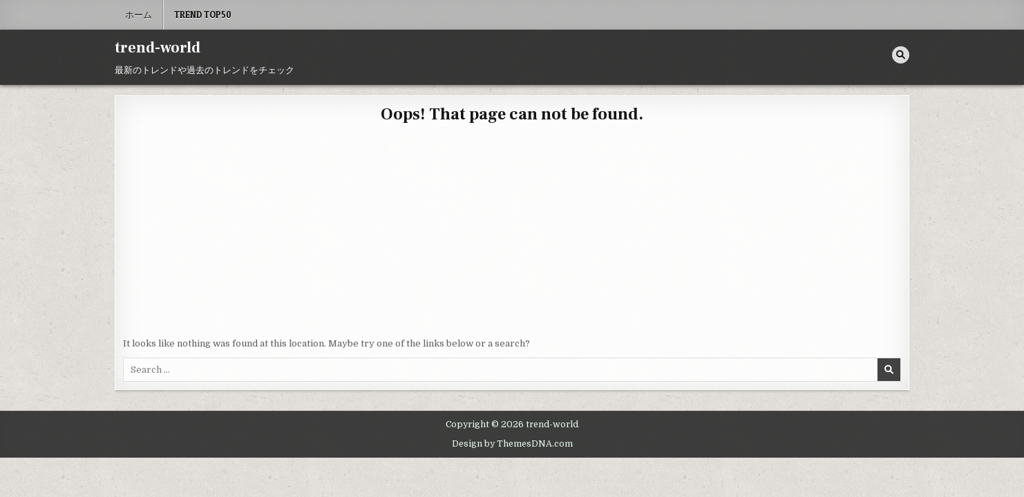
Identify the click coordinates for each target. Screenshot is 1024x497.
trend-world (157, 47)
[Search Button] (900, 55)
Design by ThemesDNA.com (512, 444)
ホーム (138, 14)
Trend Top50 (202, 14)
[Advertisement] (512, 233)
